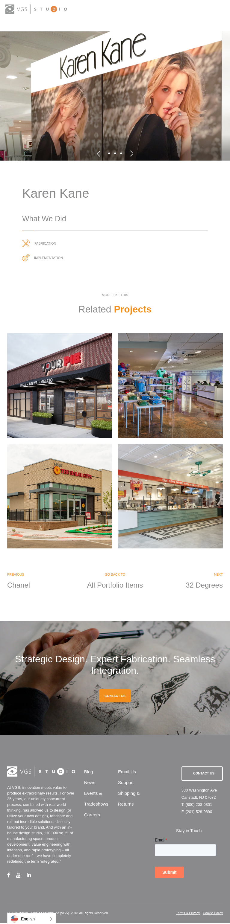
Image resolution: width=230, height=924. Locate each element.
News (90, 783)
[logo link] (36, 9)
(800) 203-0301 (198, 805)
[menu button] (219, 9)
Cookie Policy (213, 914)
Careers (92, 815)
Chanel (18, 585)
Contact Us (203, 774)
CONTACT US (115, 696)
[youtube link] (21, 876)
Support (126, 783)
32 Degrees (204, 585)
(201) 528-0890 (198, 812)
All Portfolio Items (115, 585)
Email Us (127, 772)
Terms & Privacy (188, 914)
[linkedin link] (32, 876)
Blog (88, 772)
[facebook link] (11, 876)
